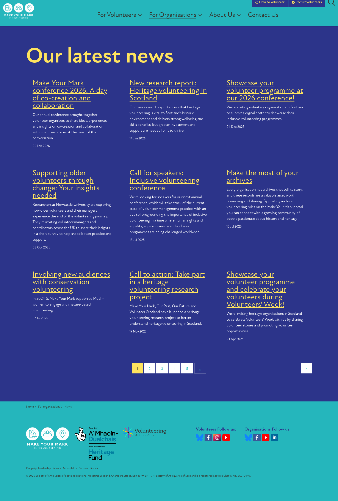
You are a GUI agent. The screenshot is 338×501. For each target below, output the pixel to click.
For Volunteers (120, 19)
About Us (226, 19)
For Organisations (176, 19)
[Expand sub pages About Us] (244, 19)
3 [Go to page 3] (162, 369)
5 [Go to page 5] (187, 369)
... (200, 369)
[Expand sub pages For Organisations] (206, 19)
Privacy (57, 468)
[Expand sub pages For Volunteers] (145, 19)
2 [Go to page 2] (149, 369)
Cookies (83, 468)
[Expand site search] (331, 6)
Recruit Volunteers (307, 6)
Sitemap (94, 468)
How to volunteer (270, 6)
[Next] (306, 368)
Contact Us (267, 19)
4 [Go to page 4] (174, 369)
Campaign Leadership (38, 468)
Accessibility (70, 468)
